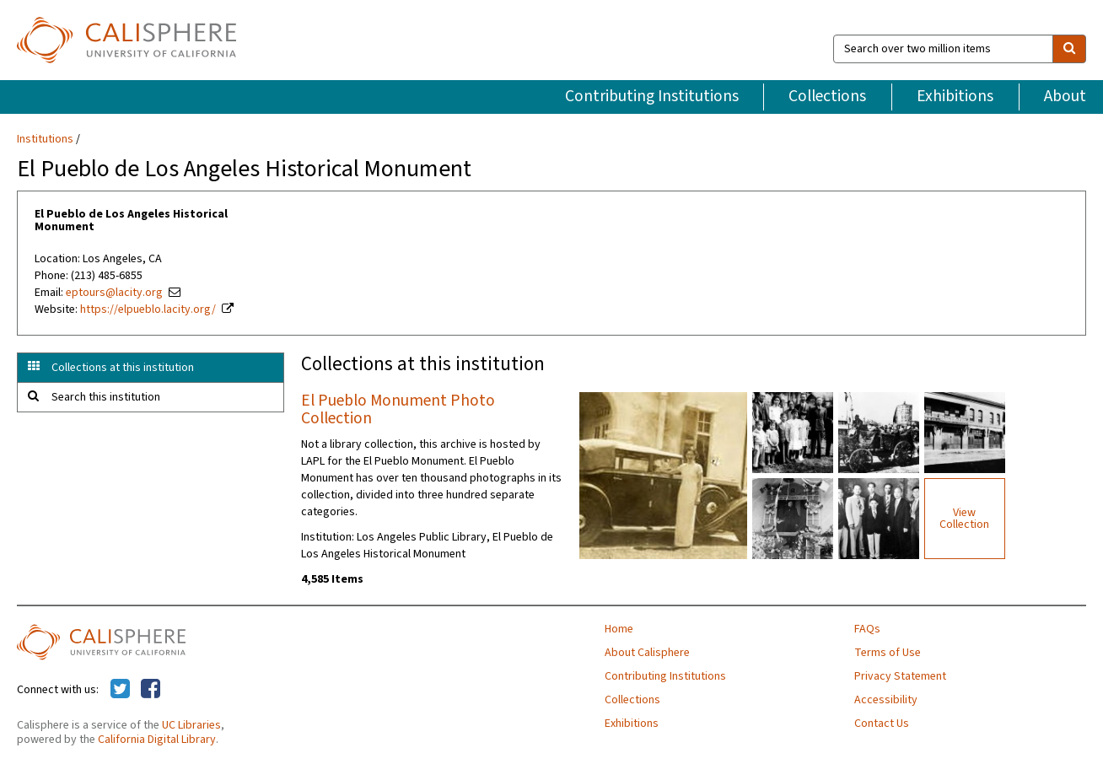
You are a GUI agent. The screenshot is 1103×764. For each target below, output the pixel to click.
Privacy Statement (900, 676)
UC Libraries (191, 725)
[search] (1069, 49)
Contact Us (881, 723)
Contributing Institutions (652, 96)
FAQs (867, 629)
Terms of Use (887, 653)
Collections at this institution (122, 367)
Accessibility (885, 700)
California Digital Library (157, 739)
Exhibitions (955, 96)
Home (619, 629)
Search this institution (105, 397)
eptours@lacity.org (114, 292)
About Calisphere (647, 653)
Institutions (45, 139)
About (1065, 96)
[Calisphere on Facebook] (150, 690)
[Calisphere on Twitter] (120, 690)
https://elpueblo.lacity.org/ (148, 309)
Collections (827, 96)
